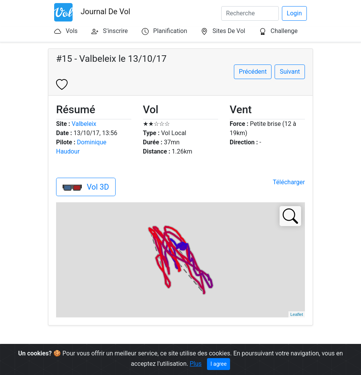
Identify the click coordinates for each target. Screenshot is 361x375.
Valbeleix (84, 123)
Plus (196, 363)
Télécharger (289, 182)
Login (294, 13)
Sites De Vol (228, 31)
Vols (72, 31)
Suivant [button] (290, 71)
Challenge (284, 31)
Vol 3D (86, 187)
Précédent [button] (253, 71)
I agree (218, 364)
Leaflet (296, 314)
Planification (170, 31)
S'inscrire (115, 31)
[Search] (250, 13)
